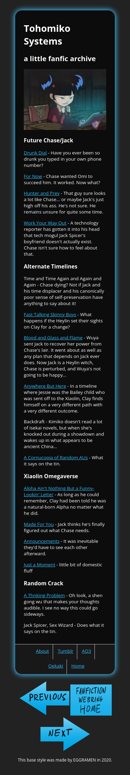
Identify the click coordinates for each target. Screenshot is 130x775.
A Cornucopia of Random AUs (56, 457)
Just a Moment (39, 564)
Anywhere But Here (45, 386)
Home (77, 666)
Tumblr (65, 651)
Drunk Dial (35, 153)
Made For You (39, 524)
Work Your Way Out (45, 223)
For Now (33, 176)
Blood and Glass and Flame (53, 337)
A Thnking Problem (44, 595)
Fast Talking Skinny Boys (50, 314)
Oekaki (55, 666)
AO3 (86, 651)
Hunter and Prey (41, 193)
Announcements (41, 541)
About (42, 651)
